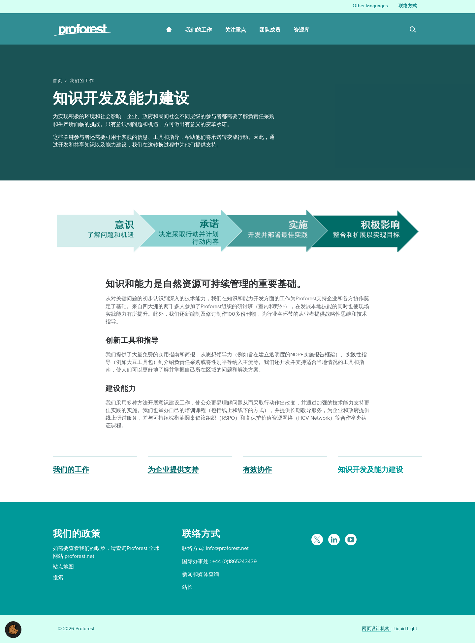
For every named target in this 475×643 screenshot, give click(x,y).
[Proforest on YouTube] (351, 539)
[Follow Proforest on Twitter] (317, 539)
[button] (13, 629)
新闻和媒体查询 (200, 574)
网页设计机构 (376, 628)
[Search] (413, 30)
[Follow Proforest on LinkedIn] (334, 539)
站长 (187, 587)
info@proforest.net (227, 548)
